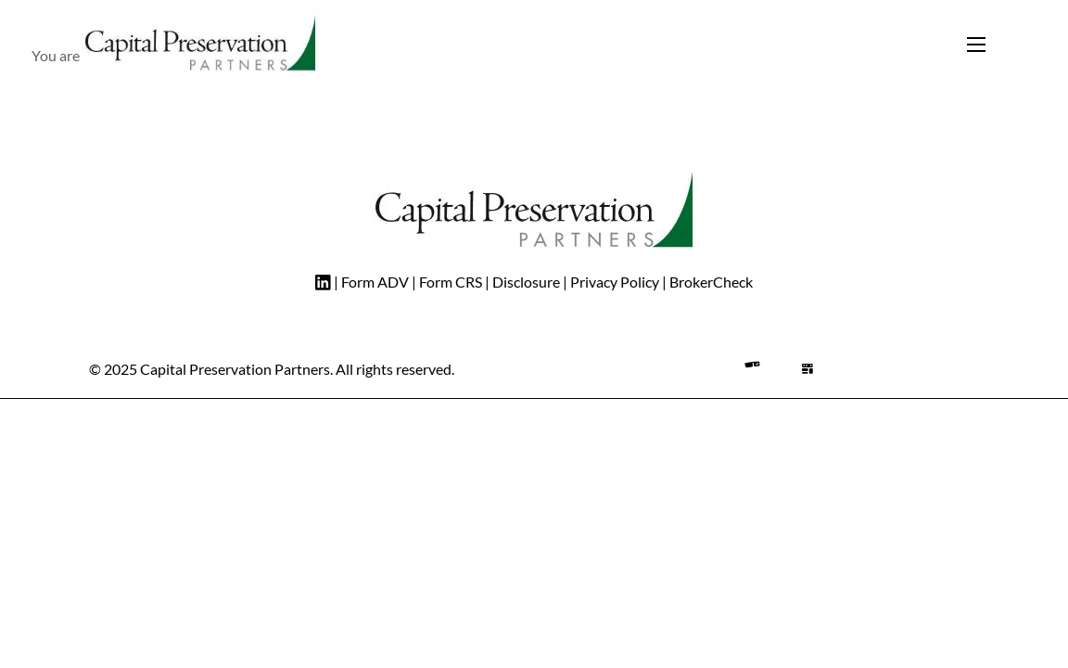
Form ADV (375, 281)
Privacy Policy (614, 281)
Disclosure (527, 281)
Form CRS (450, 281)
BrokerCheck (711, 281)
